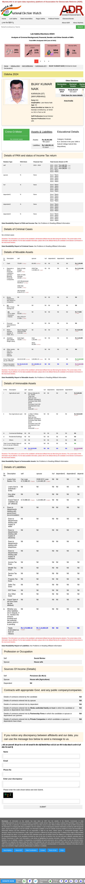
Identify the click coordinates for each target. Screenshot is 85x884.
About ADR (66, 23)
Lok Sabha (13, 18)
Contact (42, 850)
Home (4, 18)
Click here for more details (72, 95)
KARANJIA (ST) (41, 66)
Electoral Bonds (68, 18)
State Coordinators (31, 850)
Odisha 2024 (15, 66)
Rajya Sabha (40, 18)
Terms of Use (52, 850)
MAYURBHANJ (27, 66)
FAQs (62, 850)
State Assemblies (26, 18)
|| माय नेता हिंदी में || (8, 23)
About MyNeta (78, 23)
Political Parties (53, 18)
